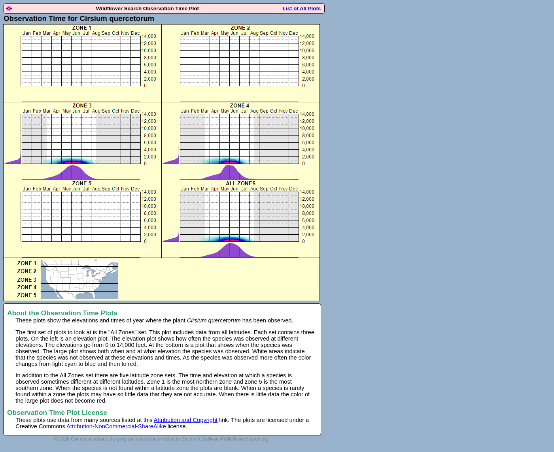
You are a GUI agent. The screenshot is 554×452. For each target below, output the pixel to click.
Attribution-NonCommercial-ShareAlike (116, 426)
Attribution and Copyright (185, 420)
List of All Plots (302, 8)
